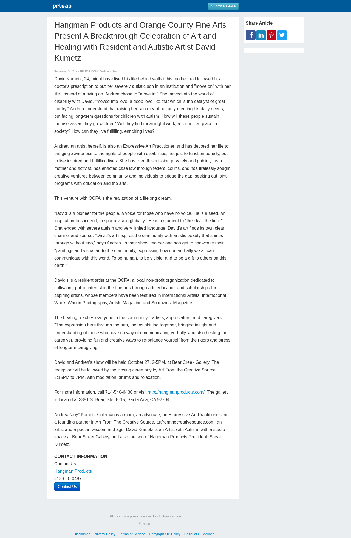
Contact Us (67, 486)
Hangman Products (73, 471)
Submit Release (223, 6)
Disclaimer (81, 534)
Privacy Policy (104, 534)
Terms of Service (132, 534)
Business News (109, 71)
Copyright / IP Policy (164, 534)
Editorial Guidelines (199, 534)
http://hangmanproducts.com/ (176, 392)
